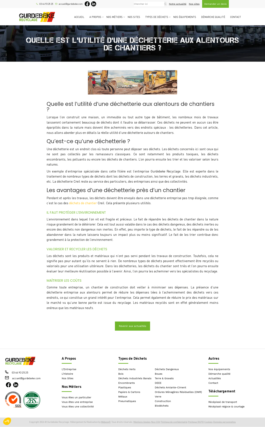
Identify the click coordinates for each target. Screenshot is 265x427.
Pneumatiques (127, 401)
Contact (235, 16)
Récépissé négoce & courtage (226, 406)
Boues (158, 373)
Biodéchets (161, 405)
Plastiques (124, 387)
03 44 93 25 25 (46, 4)
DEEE (158, 382)
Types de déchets (156, 16)
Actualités (214, 378)
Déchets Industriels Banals (134, 378)
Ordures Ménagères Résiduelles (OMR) (178, 392)
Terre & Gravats (164, 378)
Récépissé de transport (222, 402)
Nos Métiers (71, 386)
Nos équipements (184, 16)
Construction (163, 401)
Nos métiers (114, 16)
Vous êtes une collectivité (78, 406)
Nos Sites (67, 378)
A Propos (69, 358)
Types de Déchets (132, 358)
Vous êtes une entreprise (77, 402)
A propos (95, 16)
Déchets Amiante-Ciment (170, 387)
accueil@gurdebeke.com (71, 4)
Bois (121, 373)
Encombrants (126, 382)
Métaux (122, 396)
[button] (7, 421)
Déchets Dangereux (167, 369)
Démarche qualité (213, 16)
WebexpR (106, 421)
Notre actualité (177, 4)
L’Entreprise (69, 369)
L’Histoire (67, 373)
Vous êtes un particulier (76, 397)
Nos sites (194, 4)
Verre (158, 396)
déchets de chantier (83, 203)
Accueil (79, 16)
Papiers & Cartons (129, 392)
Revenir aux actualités (132, 326)
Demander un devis (215, 4)
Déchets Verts (127, 369)
